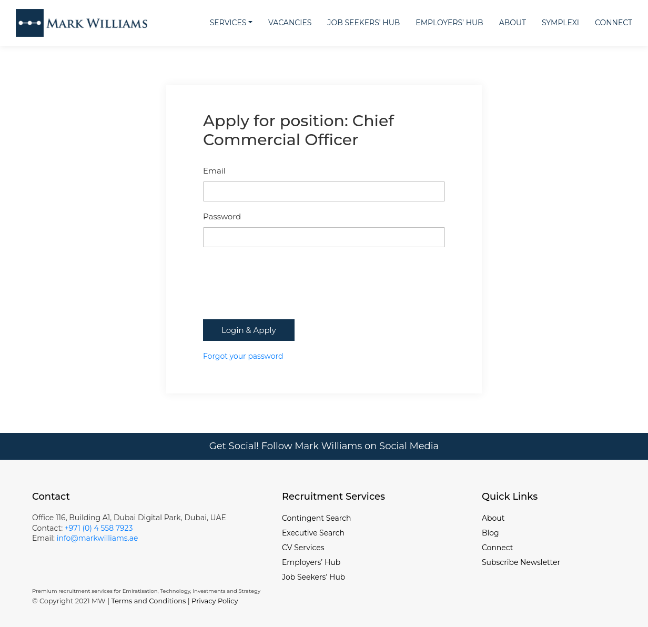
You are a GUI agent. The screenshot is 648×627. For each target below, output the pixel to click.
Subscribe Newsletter (521, 562)
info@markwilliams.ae (96, 538)
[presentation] (283, 293)
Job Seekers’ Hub (363, 22)
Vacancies (289, 22)
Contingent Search (316, 518)
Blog (490, 533)
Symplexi (560, 22)
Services (228, 22)
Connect (613, 22)
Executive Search (313, 533)
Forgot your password (243, 356)
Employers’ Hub (449, 22)
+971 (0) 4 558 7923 (99, 528)
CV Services (303, 547)
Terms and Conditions (148, 600)
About (512, 22)
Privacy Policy (214, 600)
